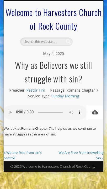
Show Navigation (84, 47)
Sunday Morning (65, 95)
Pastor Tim (35, 90)
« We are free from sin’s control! (23, 155)
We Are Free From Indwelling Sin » (80, 155)
